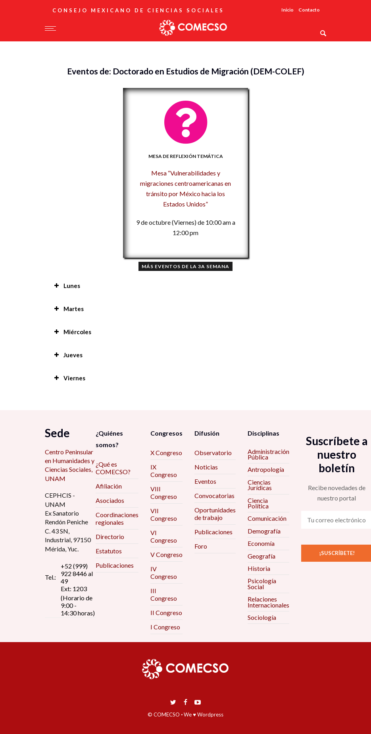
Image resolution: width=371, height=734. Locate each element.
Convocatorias (214, 495)
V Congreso (166, 554)
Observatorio (213, 452)
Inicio (287, 10)
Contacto (309, 10)
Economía (261, 543)
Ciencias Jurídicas (260, 484)
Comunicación (267, 518)
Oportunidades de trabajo (215, 513)
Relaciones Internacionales (268, 601)
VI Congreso (163, 536)
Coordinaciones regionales (117, 518)
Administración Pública (268, 454)
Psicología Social (262, 583)
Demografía (264, 531)
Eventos (205, 481)
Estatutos (109, 551)
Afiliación (109, 486)
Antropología (266, 469)
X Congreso (166, 452)
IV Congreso (163, 572)
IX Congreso (163, 470)
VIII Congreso (163, 492)
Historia (259, 568)
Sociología (262, 617)
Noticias (206, 467)
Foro (200, 546)
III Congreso (163, 594)
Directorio (110, 536)
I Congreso (165, 627)
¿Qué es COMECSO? (113, 467)
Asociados (110, 500)
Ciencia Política (258, 503)
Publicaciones (115, 565)
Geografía (261, 556)
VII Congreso (163, 514)
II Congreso (166, 612)
